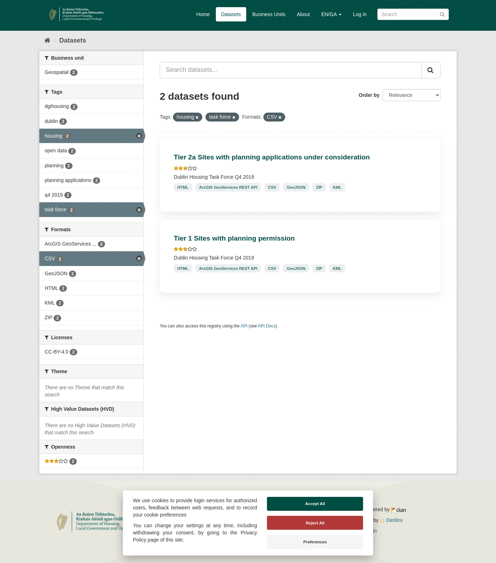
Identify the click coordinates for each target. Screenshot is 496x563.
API (243, 326)
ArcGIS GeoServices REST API (228, 187)
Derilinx (391, 520)
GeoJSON (296, 187)
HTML (182, 187)
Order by (369, 95)
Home (202, 14)
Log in (360, 14)
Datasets (231, 14)
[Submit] (442, 14)
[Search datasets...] (291, 70)
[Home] (47, 40)
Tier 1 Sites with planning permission (234, 238)
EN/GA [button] (331, 14)
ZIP (319, 187)
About (303, 14)
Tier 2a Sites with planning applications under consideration (272, 157)
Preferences (315, 542)
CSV (272, 187)
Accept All (315, 504)
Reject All (315, 523)
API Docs (267, 326)
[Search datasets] (413, 14)
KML (337, 187)
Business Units (269, 14)
